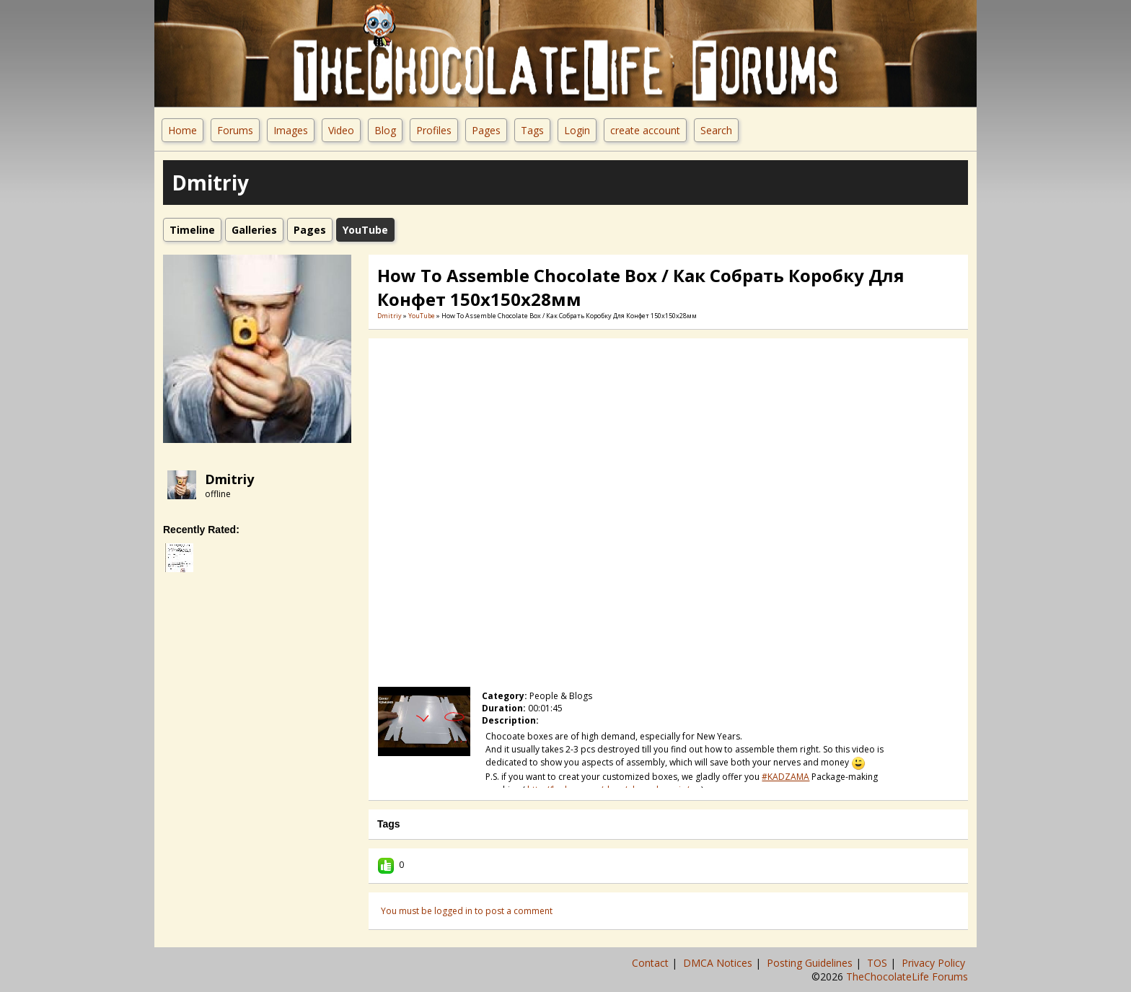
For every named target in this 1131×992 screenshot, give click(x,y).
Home (182, 130)
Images (290, 130)
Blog (385, 130)
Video (341, 130)
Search (716, 130)
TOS (878, 963)
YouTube (421, 315)
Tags (532, 130)
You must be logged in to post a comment (467, 911)
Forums (235, 130)
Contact (652, 963)
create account (645, 130)
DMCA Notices (719, 963)
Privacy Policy (935, 963)
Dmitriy (229, 479)
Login (577, 130)
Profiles (434, 130)
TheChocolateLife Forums (907, 976)
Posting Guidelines (811, 963)
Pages (486, 130)
